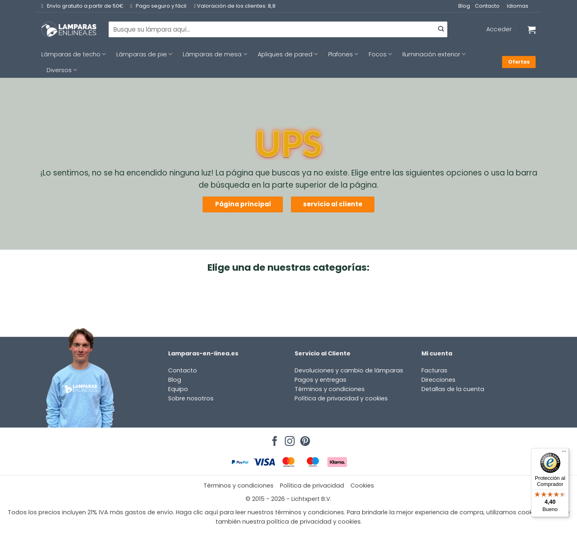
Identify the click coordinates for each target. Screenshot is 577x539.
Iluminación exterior (434, 54)
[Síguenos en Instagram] (288, 439)
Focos (380, 54)
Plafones (343, 54)
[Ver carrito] (532, 29)
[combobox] (278, 29)
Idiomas (517, 5)
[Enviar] (441, 30)
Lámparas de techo (73, 54)
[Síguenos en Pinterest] (304, 439)
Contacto (487, 5)
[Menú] (564, 453)
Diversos (62, 70)
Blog (464, 5)
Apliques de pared (288, 54)
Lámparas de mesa (215, 54)
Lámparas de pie (144, 54)
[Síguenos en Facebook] (273, 439)
